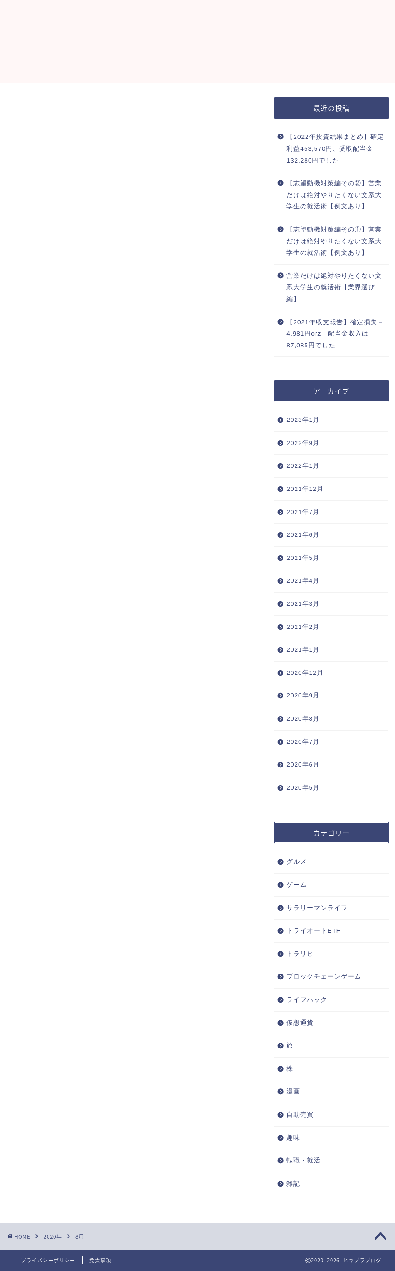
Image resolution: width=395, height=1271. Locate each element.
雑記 (293, 1183)
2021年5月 (303, 557)
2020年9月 (303, 695)
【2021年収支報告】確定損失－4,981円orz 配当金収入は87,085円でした (335, 334)
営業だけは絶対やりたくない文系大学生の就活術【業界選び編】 (334, 287)
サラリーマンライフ (317, 908)
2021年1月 (303, 649)
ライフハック (306, 999)
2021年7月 (303, 512)
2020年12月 (304, 672)
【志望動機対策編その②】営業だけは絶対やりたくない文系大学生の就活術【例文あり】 (334, 195)
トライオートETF (313, 930)
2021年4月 (303, 580)
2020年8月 (303, 718)
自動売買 (300, 1114)
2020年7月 (303, 741)
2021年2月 (303, 626)
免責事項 (100, 1260)
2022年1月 (303, 465)
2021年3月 (303, 603)
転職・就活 (303, 1160)
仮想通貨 (300, 1022)
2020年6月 (303, 764)
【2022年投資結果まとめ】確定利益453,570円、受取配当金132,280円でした (335, 148)
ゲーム (296, 884)
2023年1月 (303, 419)
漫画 (293, 1091)
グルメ (296, 861)
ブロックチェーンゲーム (323, 976)
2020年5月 (303, 787)
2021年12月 (304, 488)
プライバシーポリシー (48, 1260)
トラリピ (300, 953)
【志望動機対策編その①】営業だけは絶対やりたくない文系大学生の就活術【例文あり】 (334, 241)
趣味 (293, 1137)
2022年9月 (303, 443)
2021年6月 (303, 534)
